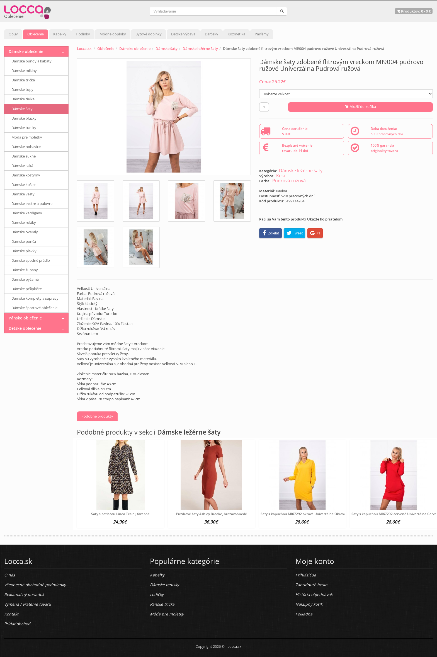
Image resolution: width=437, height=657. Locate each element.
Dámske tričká (23, 80)
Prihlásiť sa (305, 575)
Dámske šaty (167, 48)
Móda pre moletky (26, 137)
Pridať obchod (17, 623)
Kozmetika (236, 34)
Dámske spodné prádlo (30, 260)
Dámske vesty (23, 194)
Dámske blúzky (24, 118)
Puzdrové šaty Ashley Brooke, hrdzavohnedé (211, 513)
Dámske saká (22, 165)
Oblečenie (35, 34)
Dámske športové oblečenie (34, 307)
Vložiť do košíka (360, 106)
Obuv (13, 34)
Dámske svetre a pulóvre (31, 203)
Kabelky (59, 34)
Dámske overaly (24, 231)
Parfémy (262, 34)
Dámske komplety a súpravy (35, 298)
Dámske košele (23, 184)
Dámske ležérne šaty (200, 48)
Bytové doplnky (148, 34)
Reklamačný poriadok (24, 594)
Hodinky (83, 34)
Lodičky (157, 594)
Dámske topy (22, 89)
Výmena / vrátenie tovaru (27, 604)
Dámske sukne (23, 156)
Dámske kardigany (26, 212)
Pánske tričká (162, 604)
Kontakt (11, 614)
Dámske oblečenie (134, 48)
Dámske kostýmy (25, 175)
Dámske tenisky (164, 584)
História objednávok (313, 594)
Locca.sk (84, 48)
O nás (9, 575)
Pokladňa (303, 614)
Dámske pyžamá (25, 279)
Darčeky (211, 34)
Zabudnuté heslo (311, 584)
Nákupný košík (308, 604)
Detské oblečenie (25, 328)
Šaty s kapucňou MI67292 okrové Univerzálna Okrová (303, 513)
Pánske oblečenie (25, 318)
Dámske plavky (24, 250)
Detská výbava (183, 34)
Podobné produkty (97, 416)
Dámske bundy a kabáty (31, 61)
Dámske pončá (23, 241)
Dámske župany (24, 269)
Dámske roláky (23, 222)
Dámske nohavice (26, 146)
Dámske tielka (23, 98)
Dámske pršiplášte (26, 288)
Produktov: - (414, 11)
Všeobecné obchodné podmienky (35, 584)
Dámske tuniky (23, 127)
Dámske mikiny (24, 70)
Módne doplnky (112, 34)
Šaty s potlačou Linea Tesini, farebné (120, 513)
